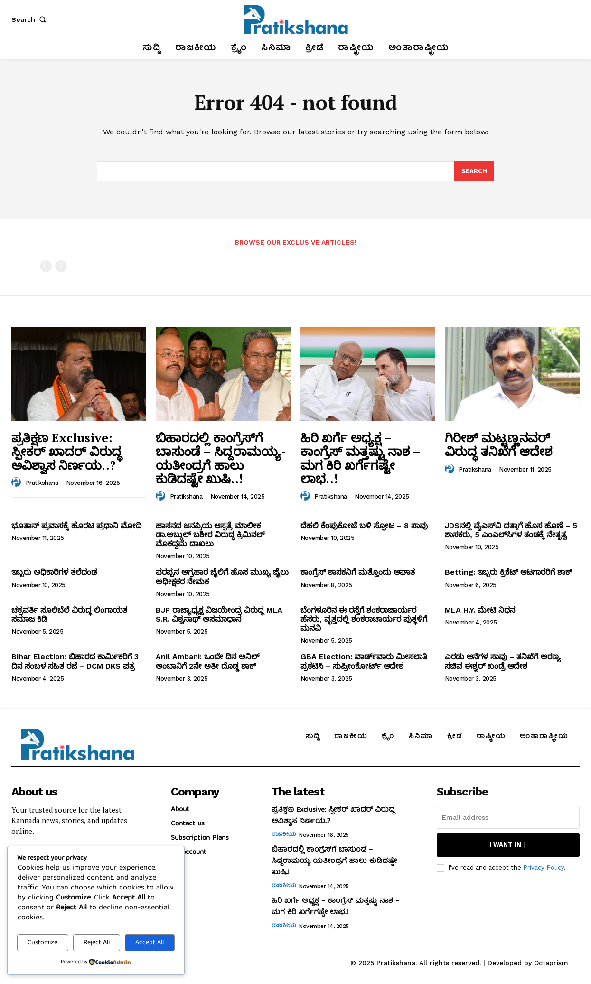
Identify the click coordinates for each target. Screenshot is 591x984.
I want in (508, 845)
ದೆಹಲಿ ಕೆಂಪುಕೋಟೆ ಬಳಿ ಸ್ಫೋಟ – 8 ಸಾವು (364, 525)
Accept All (149, 942)
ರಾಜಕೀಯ (284, 835)
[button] (30, 19)
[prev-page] (46, 266)
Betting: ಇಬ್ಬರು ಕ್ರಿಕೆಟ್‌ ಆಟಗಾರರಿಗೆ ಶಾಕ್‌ (508, 572)
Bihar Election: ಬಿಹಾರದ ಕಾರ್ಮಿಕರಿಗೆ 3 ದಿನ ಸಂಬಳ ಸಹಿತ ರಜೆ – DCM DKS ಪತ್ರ (75, 661)
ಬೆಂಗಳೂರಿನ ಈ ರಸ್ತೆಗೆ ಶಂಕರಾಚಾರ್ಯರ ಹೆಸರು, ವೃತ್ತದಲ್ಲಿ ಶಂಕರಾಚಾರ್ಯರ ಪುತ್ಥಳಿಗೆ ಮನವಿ (363, 619)
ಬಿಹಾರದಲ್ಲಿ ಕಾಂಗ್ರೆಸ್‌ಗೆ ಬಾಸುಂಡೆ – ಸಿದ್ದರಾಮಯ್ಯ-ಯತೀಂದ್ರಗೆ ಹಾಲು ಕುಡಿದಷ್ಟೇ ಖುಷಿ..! (221, 457)
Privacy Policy (543, 867)
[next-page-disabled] (61, 266)
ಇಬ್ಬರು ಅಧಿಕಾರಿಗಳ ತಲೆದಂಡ (54, 572)
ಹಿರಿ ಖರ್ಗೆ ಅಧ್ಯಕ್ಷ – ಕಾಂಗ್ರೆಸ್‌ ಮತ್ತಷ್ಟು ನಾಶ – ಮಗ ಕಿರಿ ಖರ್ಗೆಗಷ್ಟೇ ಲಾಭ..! (360, 457)
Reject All (97, 942)
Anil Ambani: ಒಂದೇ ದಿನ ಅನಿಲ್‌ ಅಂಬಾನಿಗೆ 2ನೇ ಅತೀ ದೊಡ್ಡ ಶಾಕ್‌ (207, 661)
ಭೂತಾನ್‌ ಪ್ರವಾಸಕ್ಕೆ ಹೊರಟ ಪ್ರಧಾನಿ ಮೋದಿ (76, 525)
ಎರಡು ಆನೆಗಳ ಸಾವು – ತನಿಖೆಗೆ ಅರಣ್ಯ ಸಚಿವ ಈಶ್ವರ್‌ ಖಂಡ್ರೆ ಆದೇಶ (503, 661)
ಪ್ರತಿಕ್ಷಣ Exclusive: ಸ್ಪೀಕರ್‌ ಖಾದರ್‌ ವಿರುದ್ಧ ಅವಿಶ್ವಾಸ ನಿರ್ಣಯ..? (66, 451)
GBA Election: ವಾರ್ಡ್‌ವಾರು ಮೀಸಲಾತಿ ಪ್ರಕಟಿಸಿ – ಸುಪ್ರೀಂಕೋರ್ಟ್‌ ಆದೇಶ (363, 661)
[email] (508, 817)
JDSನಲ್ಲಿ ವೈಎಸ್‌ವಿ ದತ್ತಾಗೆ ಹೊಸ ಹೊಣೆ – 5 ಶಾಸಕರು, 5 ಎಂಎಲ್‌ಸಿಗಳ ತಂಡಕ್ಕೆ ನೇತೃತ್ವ (511, 530)
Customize (42, 942)
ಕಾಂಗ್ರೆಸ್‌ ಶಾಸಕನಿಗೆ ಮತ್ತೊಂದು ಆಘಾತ (357, 572)
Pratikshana (42, 482)
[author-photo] (17, 482)
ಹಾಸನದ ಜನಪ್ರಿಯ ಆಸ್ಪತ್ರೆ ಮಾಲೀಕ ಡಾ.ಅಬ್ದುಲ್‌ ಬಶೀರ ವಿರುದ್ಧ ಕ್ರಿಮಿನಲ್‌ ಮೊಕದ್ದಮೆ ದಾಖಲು (210, 534)
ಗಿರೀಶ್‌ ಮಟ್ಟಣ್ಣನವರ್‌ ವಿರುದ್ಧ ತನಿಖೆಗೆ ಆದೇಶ (498, 444)
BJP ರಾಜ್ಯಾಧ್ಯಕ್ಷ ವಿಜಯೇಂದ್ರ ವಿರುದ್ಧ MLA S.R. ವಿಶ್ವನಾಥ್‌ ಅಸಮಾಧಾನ (219, 615)
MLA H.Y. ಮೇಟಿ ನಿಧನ (480, 610)
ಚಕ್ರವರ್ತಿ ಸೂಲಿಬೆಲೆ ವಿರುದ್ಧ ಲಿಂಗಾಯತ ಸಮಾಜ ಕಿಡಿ (69, 615)
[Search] (474, 171)
